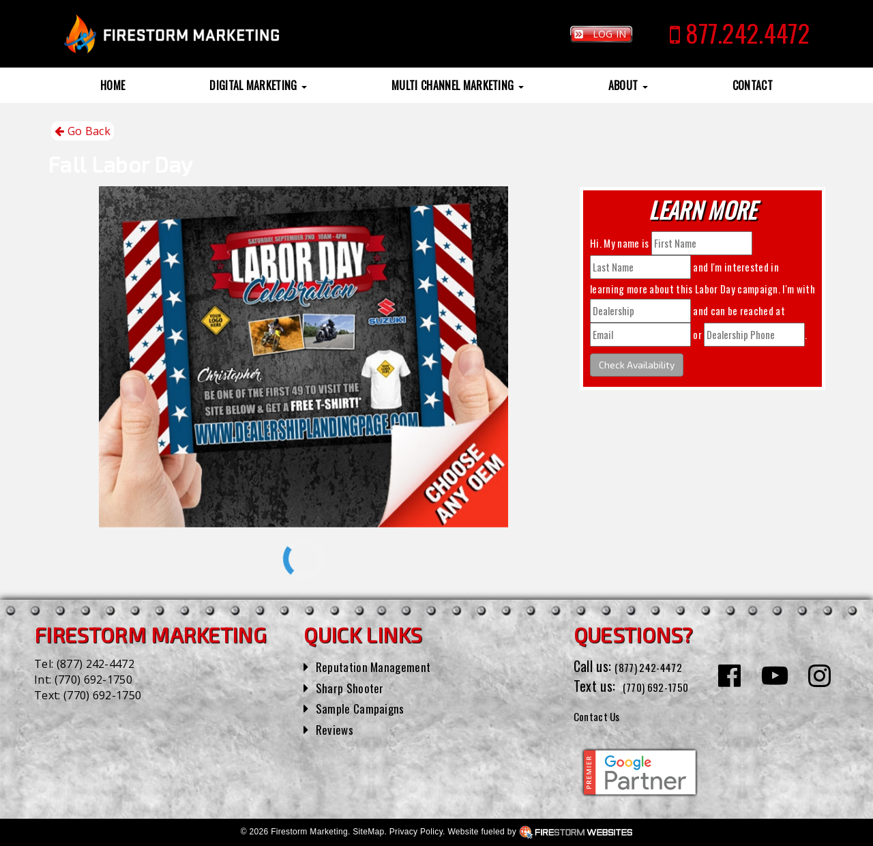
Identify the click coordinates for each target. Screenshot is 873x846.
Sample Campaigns (366, 707)
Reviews (337, 728)
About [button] (628, 85)
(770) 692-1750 (93, 679)
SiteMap (368, 831)
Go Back (82, 131)
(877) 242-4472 (95, 663)
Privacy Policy (416, 831)
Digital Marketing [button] (258, 85)
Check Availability (637, 364)
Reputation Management (381, 666)
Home (112, 85)
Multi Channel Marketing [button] (457, 85)
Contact (753, 85)
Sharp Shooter (354, 687)
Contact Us (603, 715)
